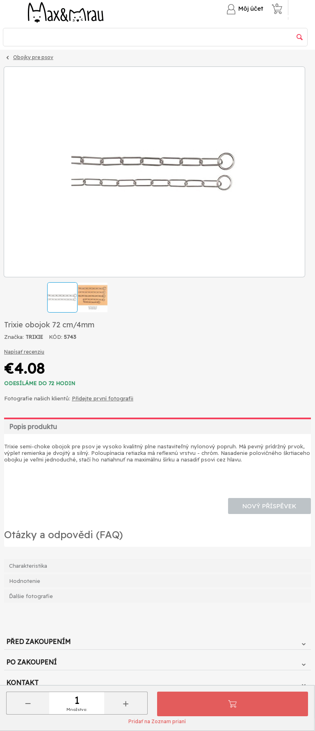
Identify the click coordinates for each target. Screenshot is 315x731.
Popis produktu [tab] (33, 427)
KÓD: (55, 337)
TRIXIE (34, 337)
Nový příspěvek (269, 506)
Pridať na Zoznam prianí (157, 721)
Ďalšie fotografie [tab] (31, 596)
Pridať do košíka (232, 704)
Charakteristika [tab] (28, 565)
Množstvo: (76, 709)
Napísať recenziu (24, 352)
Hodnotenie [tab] (24, 581)
